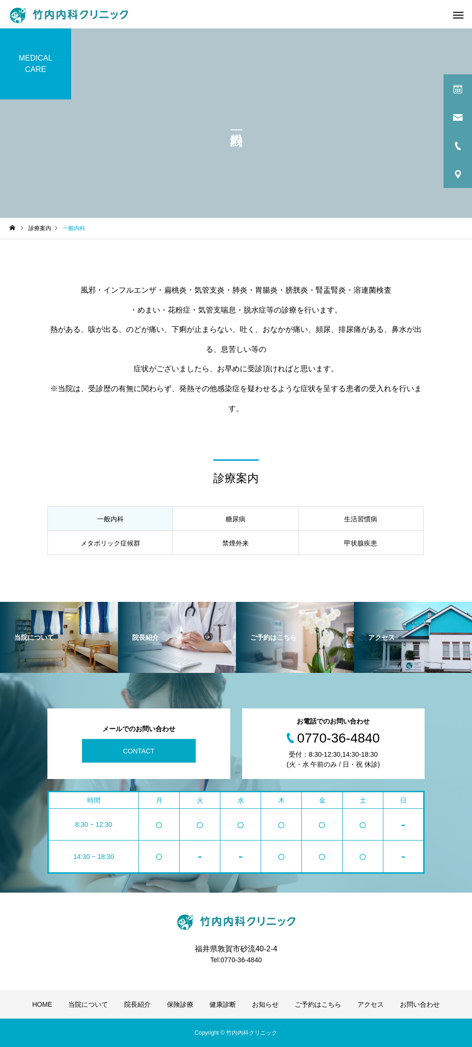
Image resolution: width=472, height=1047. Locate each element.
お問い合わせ (420, 1004)
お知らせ (265, 1004)
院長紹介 (137, 1004)
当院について (88, 1004)
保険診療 (180, 1004)
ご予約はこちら (318, 1004)
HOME (42, 1004)
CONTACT (138, 750)
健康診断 (222, 1004)
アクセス (370, 1004)
